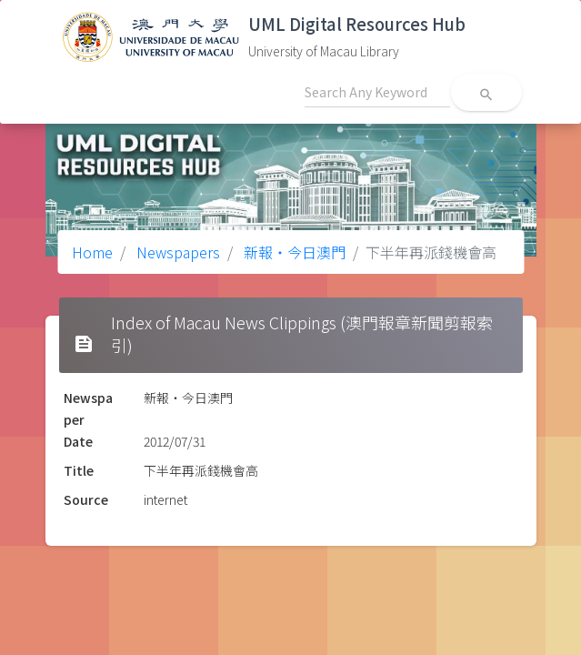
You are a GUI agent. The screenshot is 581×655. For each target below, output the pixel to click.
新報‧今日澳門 (293, 252)
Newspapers (176, 252)
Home (92, 252)
